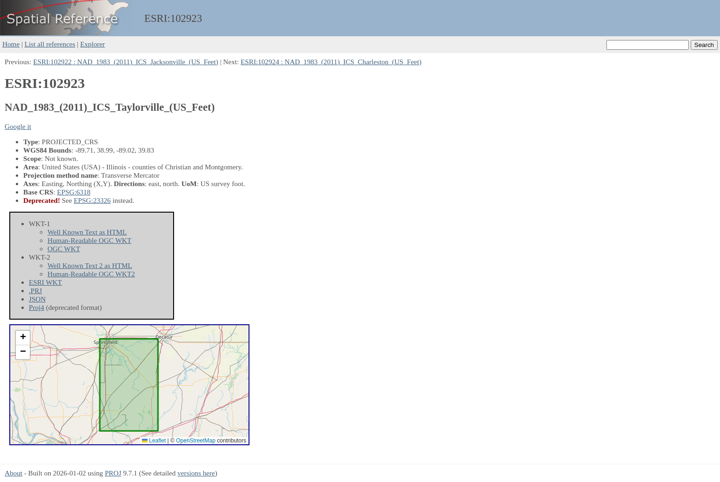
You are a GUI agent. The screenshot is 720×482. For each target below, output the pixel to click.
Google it (18, 126)
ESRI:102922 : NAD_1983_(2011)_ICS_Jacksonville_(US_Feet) (125, 62)
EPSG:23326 (92, 200)
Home (11, 44)
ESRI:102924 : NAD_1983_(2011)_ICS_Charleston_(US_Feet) (331, 62)
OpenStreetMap (195, 440)
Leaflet (154, 440)
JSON (37, 299)
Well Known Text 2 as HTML (89, 265)
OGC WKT (63, 249)
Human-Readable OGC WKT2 (91, 274)
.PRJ (35, 291)
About (13, 473)
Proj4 (36, 307)
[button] (23, 338)
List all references (50, 44)
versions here (196, 473)
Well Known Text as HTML (87, 232)
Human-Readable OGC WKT (89, 240)
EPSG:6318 (74, 192)
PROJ (113, 473)
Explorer (92, 44)
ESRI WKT (45, 282)
